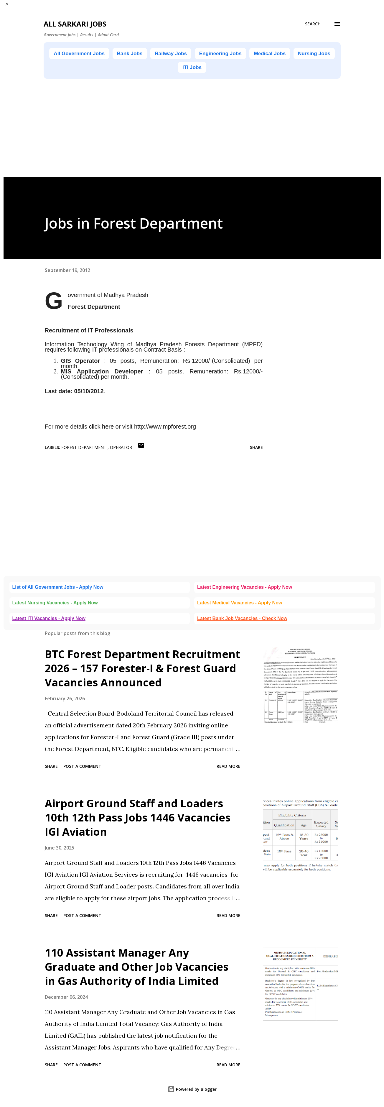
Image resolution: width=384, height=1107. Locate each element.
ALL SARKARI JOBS (75, 24)
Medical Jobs (304, 53)
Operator (121, 448)
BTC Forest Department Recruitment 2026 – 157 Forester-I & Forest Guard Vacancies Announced (142, 669)
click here (101, 427)
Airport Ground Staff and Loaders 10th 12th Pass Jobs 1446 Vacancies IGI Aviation (137, 818)
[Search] (313, 23)
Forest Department (84, 448)
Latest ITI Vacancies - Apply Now (48, 619)
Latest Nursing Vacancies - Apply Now (55, 603)
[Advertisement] (180, 136)
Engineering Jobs (249, 53)
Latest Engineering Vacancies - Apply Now (244, 588)
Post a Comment (82, 767)
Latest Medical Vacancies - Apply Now (239, 603)
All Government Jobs (90, 53)
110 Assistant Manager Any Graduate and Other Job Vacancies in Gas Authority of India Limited (136, 968)
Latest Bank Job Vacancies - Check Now (242, 619)
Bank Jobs (147, 53)
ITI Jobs (217, 68)
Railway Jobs (193, 53)
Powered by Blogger (192, 1090)
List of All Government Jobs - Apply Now (57, 588)
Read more (228, 767)
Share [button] (256, 448)
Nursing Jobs (175, 68)
